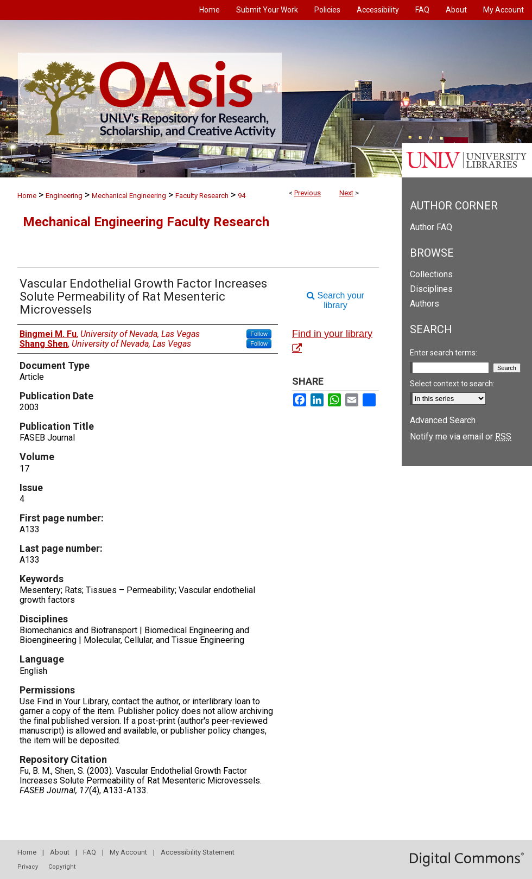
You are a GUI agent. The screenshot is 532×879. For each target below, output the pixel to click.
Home (26, 196)
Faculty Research (202, 196)
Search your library (335, 300)
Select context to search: (452, 383)
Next (346, 193)
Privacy (27, 866)
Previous (307, 193)
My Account (128, 852)
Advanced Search (443, 420)
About (59, 852)
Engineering (64, 196)
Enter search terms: (443, 352)
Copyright (61, 866)
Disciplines (431, 289)
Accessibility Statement (198, 852)
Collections (431, 274)
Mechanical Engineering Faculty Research (146, 222)
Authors (424, 303)
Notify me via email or (460, 436)
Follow (259, 333)
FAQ (89, 852)
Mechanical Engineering (129, 196)
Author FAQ (431, 227)
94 (241, 196)
